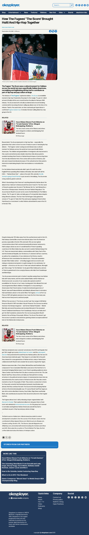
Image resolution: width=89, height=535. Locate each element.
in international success (22, 404)
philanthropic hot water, (26, 352)
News (26, 12)
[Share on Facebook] (50, 31)
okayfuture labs (81, 12)
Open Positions (58, 504)
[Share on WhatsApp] (55, 31)
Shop (4, 12)
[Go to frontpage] (11, 5)
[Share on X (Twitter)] (53, 31)
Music (40, 500)
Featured (34, 12)
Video (61, 12)
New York (52, 12)
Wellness (43, 12)
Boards (70, 12)
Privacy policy (58, 500)
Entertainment (14, 12)
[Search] (72, 5)
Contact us (57, 497)
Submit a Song (58, 502)
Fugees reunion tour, (14, 110)
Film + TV (41, 502)
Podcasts (41, 506)
